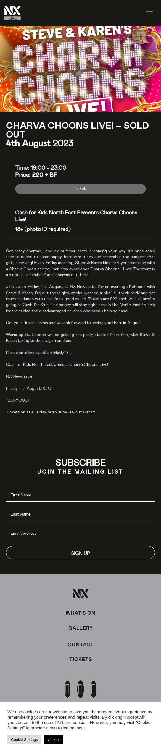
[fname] (80, 495)
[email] (80, 533)
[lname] (80, 514)
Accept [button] (54, 739)
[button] (80, 552)
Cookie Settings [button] (24, 739)
